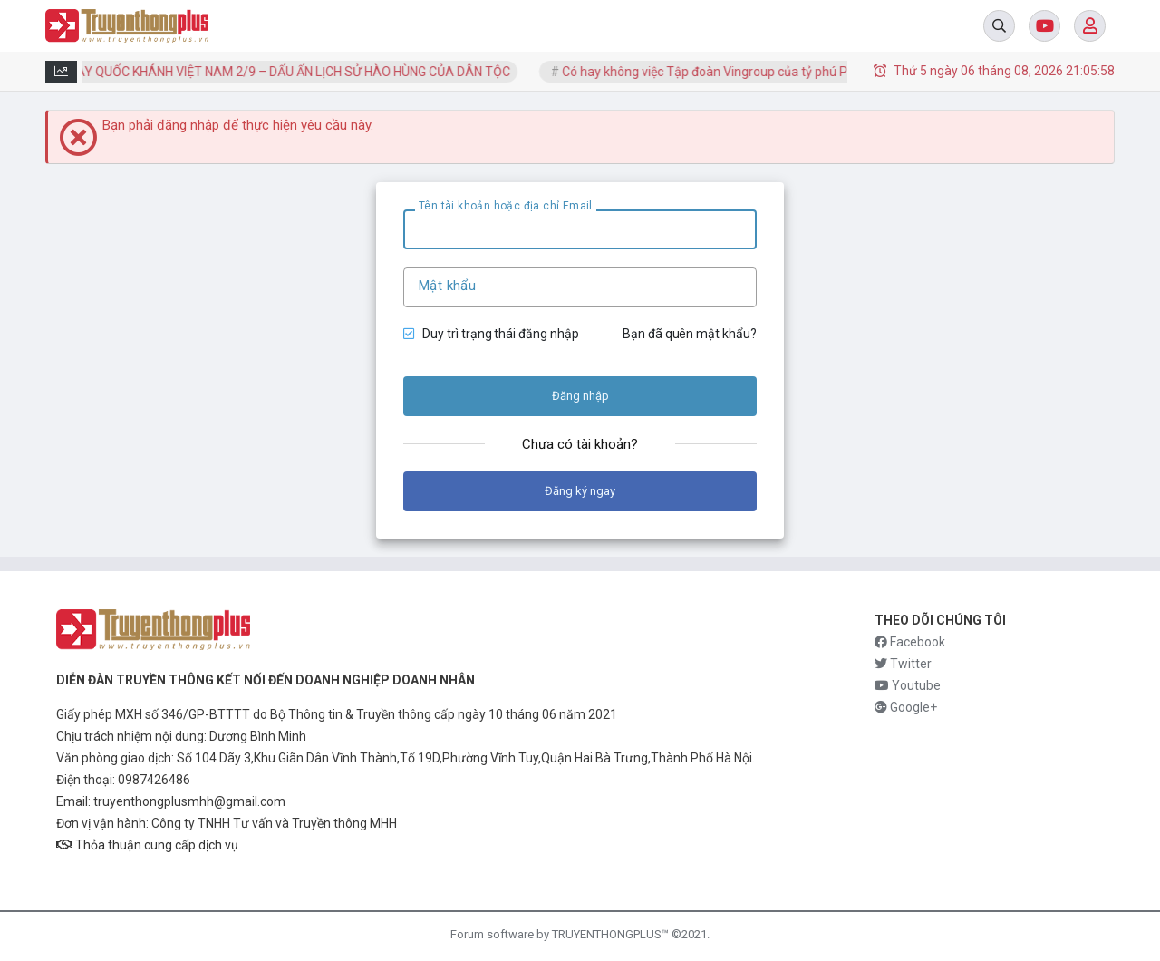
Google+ (906, 707)
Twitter (903, 663)
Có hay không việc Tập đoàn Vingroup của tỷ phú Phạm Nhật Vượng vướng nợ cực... (804, 71)
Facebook (910, 642)
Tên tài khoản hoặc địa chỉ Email (506, 205)
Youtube (908, 685)
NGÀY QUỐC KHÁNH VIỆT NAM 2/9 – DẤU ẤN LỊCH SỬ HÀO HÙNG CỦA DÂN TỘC (292, 71)
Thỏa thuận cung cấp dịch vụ (147, 845)
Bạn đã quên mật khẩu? (690, 333)
